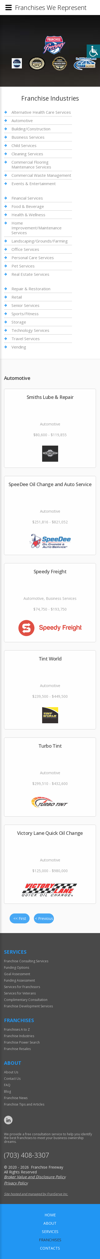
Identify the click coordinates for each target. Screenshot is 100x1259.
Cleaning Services (27, 153)
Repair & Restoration (30, 288)
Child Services (24, 145)
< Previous (44, 918)
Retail (16, 297)
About (50, 1223)
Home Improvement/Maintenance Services (36, 227)
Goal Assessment (17, 974)
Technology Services (30, 330)
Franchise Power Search (22, 1042)
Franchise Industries (19, 1036)
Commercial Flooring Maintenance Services (31, 164)
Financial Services (27, 198)
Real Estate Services (30, 274)
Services (50, 1231)
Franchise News (15, 1098)
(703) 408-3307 (26, 1155)
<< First (19, 918)
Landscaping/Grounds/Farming (39, 241)
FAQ (7, 1085)
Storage (18, 322)
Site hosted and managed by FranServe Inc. (36, 1194)
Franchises (50, 1239)
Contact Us (12, 1078)
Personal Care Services (32, 257)
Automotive (22, 120)
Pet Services (23, 266)
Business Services (28, 137)
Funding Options (16, 967)
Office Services (25, 249)
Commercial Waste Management (41, 175)
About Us (11, 1072)
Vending (18, 347)
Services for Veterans (20, 993)
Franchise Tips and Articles (24, 1104)
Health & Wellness (28, 214)
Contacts (50, 1248)
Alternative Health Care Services (41, 112)
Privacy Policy (16, 1182)
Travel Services (25, 338)
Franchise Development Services (28, 1006)
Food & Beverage (27, 206)
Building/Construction (30, 128)
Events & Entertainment (33, 183)
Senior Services (25, 305)
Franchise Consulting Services (26, 961)
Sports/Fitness (25, 313)
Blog (7, 1091)
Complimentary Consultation (25, 999)
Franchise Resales (17, 1049)
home (50, 1214)
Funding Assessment (19, 980)
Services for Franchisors (22, 987)
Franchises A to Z (17, 1029)
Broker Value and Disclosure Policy (35, 1176)
